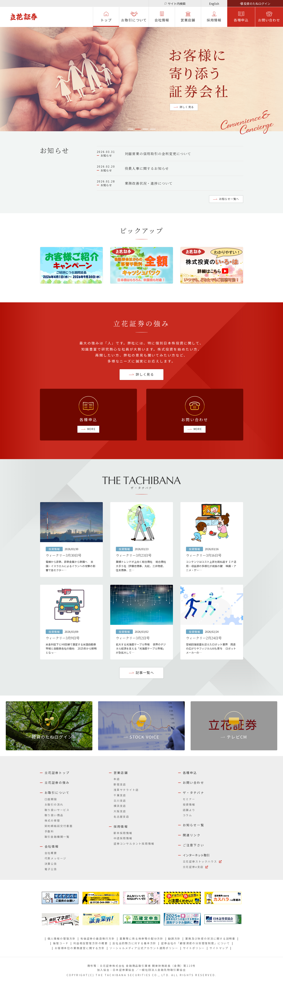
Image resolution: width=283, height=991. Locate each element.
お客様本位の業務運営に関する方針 (80, 948)
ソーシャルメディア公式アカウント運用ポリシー (144, 948)
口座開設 (51, 799)
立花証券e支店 (193, 867)
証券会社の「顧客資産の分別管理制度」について (195, 943)
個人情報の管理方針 (62, 938)
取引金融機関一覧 (57, 837)
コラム (187, 815)
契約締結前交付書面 (59, 826)
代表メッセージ (56, 858)
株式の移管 (52, 820)
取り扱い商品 (54, 815)
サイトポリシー (194, 948)
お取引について (134, 20)
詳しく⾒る (145, 374)
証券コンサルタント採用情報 (134, 843)
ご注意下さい (193, 845)
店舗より (189, 810)
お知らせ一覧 (193, 825)
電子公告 (51, 869)
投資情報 (189, 804)
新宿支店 (120, 784)
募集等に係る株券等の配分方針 (141, 938)
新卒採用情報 (123, 833)
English (214, 3)
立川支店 (120, 800)
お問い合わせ (269, 20)
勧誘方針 (174, 938)
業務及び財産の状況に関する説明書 (210, 938)
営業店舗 (188, 20)
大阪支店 (120, 811)
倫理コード (61, 943)
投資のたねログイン (256, 3)
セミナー (189, 799)
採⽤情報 (214, 20)
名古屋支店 (121, 816)
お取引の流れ (54, 804)
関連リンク (192, 835)
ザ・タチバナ (193, 792)
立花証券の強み (57, 782)
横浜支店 (120, 806)
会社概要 (51, 853)
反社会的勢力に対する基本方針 (134, 943)
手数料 (49, 831)
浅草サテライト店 (126, 790)
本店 (117, 779)
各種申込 (241, 20)
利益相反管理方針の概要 (90, 943)
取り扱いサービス (57, 810)
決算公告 (51, 864)
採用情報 (121, 826)
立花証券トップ (57, 772)
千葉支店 (120, 795)
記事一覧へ (145, 672)
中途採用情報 (123, 838)
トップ (106, 20)
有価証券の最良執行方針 (97, 938)
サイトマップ (218, 948)
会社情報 (161, 20)
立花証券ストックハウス (200, 861)
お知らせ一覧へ (229, 199)
